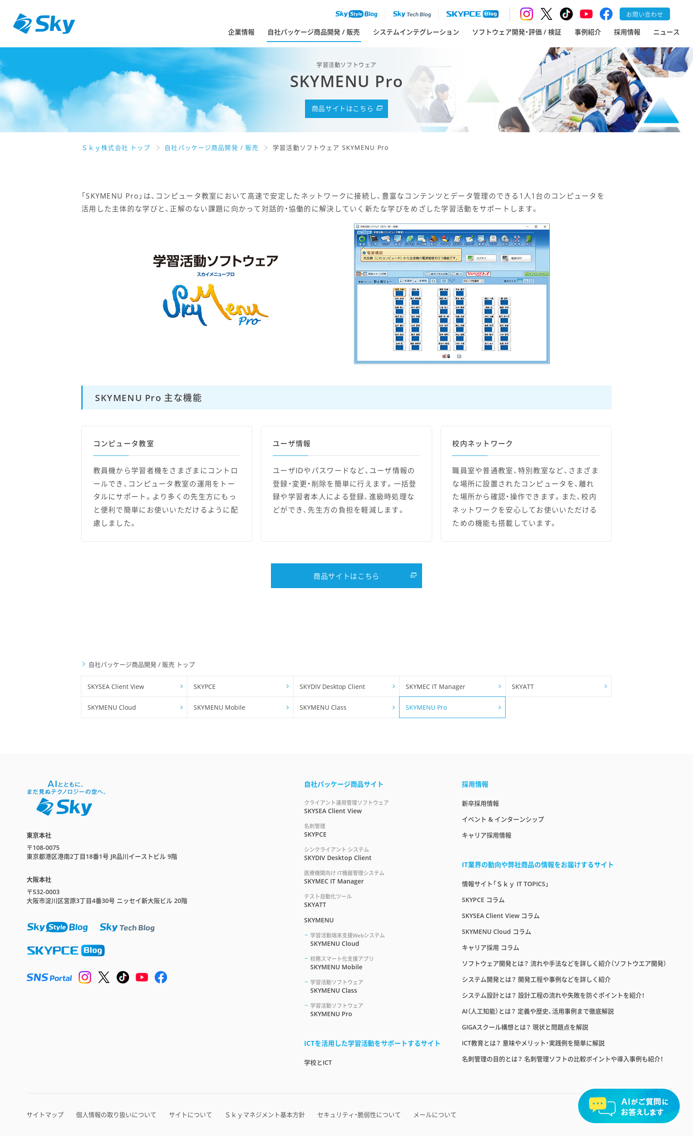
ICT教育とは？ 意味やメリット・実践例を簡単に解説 (533, 1043)
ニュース (666, 31)
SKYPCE (205, 686)
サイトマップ (45, 1114)
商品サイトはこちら (342, 108)
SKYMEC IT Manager (435, 686)
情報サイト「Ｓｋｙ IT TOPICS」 (505, 884)
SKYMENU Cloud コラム (496, 931)
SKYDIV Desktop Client (332, 686)
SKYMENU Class (323, 707)
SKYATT (523, 686)
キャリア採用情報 (486, 835)
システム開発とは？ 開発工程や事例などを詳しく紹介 (536, 979)
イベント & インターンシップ (503, 819)
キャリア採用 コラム (490, 947)
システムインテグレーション (416, 31)
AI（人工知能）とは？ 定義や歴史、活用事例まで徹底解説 (538, 1011)
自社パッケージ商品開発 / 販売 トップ (141, 664)
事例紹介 (588, 31)
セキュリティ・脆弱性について (359, 1114)
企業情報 (241, 31)
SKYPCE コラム (483, 899)
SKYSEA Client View (116, 686)
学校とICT (318, 1062)
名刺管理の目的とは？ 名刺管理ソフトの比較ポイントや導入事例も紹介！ (562, 1059)
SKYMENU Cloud (112, 707)
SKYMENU (319, 920)
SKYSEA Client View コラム (501, 915)
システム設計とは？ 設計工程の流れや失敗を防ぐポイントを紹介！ (553, 995)
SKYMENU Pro (426, 707)
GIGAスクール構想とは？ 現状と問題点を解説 (525, 1027)
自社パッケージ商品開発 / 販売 (313, 31)
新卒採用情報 (480, 803)
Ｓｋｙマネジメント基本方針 (265, 1114)
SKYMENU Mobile (219, 707)
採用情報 (627, 31)
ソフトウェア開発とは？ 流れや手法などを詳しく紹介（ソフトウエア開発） (564, 963)
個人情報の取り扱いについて (116, 1114)
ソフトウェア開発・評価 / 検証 (516, 31)
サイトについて (190, 1114)
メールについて (435, 1114)
